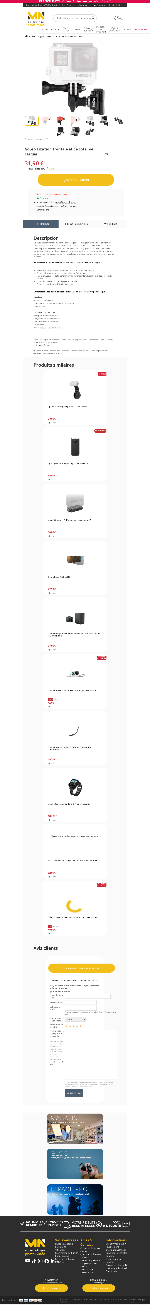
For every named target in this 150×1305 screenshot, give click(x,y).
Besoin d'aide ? (115, 5)
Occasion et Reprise (65, 1258)
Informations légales (116, 1249)
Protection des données (113, 1260)
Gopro (82, 36)
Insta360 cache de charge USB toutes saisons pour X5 (72, 861)
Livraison (84, 1257)
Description (41, 224)
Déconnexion (87, 1272)
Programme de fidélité (66, 1252)
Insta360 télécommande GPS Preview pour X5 (69, 804)
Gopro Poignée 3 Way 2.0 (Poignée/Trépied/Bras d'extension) (70, 748)
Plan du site (111, 1270)
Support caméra (45, 36)
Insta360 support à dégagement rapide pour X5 (69, 520)
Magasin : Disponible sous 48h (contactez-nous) (57, 206)
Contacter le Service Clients (90, 1250)
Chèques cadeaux (64, 1243)
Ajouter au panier (75, 180)
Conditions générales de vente (116, 1254)
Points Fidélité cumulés (37, 169)
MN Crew (59, 1261)
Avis (111, 223)
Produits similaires (76, 223)
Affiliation (60, 1249)
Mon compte (86, 1269)
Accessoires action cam (66, 36)
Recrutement (112, 1246)
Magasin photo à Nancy (89, 1265)
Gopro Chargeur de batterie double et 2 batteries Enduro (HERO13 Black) (74, 635)
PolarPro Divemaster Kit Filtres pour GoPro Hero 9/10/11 (73, 917)
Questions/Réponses (90, 1254)
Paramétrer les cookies (117, 1264)
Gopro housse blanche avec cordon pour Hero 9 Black (73, 690)
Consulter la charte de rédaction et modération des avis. (74, 980)
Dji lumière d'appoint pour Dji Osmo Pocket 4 (68, 407)
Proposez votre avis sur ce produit (81, 968)
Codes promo (62, 1255)
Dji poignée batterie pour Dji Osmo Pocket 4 (68, 463)
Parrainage (60, 1246)
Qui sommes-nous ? (116, 1243)
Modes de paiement (90, 1260)
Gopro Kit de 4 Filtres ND (59, 577)
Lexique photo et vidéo (117, 1267)
